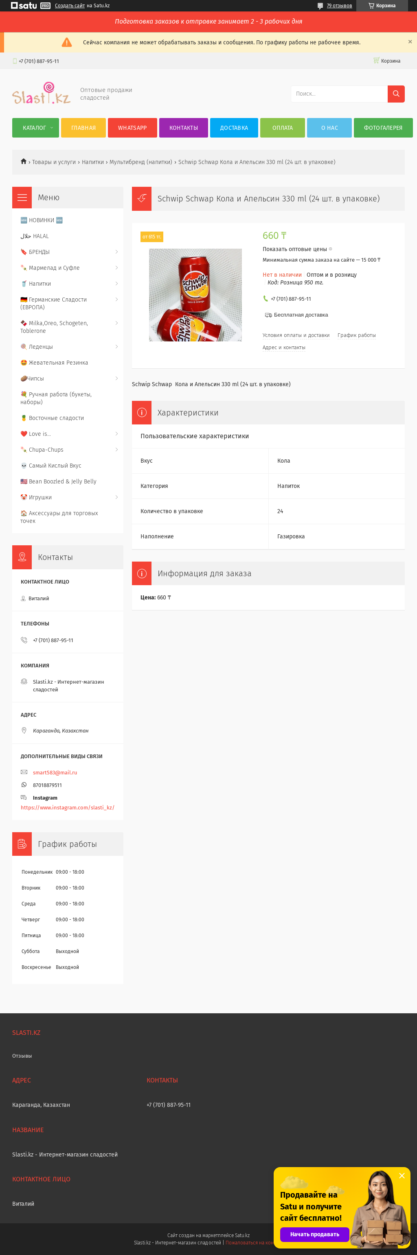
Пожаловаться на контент (254, 1243)
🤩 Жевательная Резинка (54, 362)
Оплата (282, 128)
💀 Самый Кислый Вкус (50, 465)
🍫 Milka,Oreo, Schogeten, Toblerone (54, 327)
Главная (83, 128)
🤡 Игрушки (36, 497)
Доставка (234, 128)
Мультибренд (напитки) (141, 162)
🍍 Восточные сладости (52, 418)
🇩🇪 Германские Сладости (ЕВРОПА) (53, 303)
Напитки (93, 162)
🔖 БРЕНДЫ (35, 252)
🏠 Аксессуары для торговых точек (59, 517)
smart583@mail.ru (55, 773)
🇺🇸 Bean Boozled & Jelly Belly (58, 481)
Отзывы (22, 1056)
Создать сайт (70, 6)
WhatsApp (132, 128)
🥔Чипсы (32, 378)
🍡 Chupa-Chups (42, 449)
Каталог (34, 128)
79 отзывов (339, 6)
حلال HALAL (34, 236)
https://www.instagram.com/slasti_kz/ (68, 808)
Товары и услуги (54, 162)
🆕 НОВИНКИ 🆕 (41, 220)
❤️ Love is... (35, 434)
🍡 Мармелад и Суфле (50, 268)
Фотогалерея (383, 128)
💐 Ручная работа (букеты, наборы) (56, 398)
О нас (329, 128)
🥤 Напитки (35, 283)
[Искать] (396, 94)
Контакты (183, 128)
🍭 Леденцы (36, 346)
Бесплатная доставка (301, 315)
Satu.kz (242, 1235)
